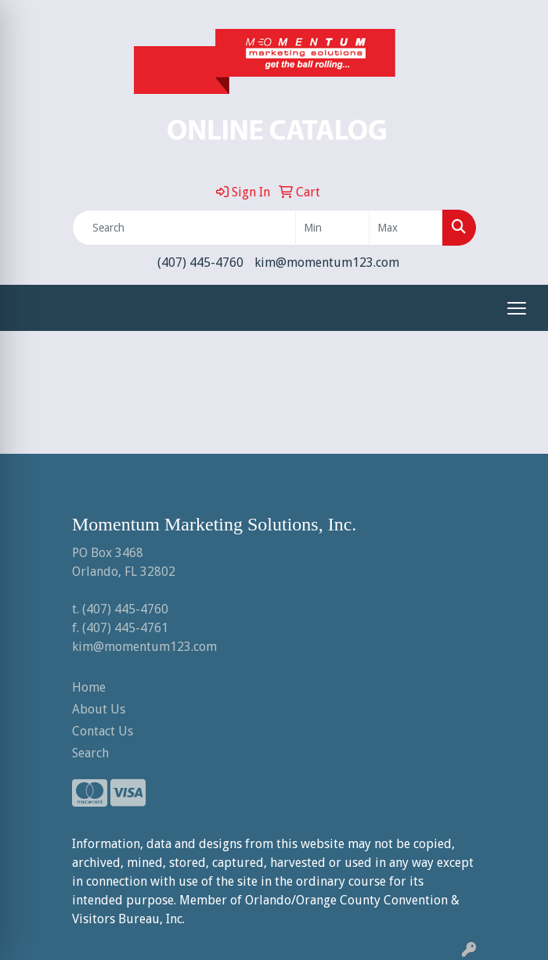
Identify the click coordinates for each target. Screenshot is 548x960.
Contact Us (102, 731)
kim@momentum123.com (326, 262)
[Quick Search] (184, 228)
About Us (98, 709)
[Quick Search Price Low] (332, 228)
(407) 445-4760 (200, 262)
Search (90, 753)
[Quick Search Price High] (406, 228)
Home (89, 687)
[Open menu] (516, 308)
